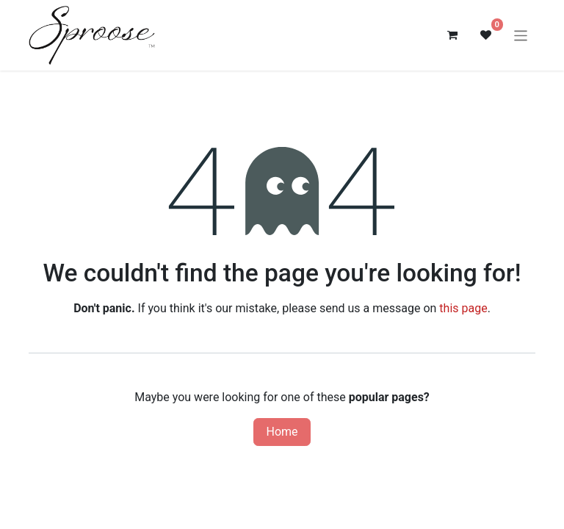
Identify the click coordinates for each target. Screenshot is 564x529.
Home (281, 432)
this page (463, 308)
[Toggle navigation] (521, 35)
